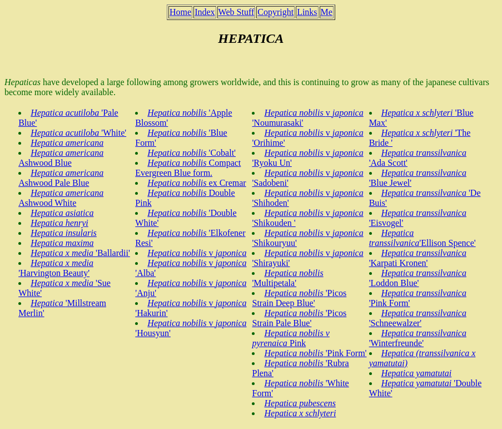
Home (180, 12)
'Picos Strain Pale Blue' (299, 318)
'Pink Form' (315, 353)
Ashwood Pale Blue (60, 178)
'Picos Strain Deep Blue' (299, 298)
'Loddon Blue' (417, 278)
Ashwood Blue (60, 157)
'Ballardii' (80, 253)
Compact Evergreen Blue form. (188, 167)
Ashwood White (60, 198)
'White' (78, 132)
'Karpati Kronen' (417, 258)
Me (326, 12)
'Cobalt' (191, 152)
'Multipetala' (287, 278)
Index (205, 12)
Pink (290, 338)
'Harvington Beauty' (55, 268)
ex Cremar (196, 183)
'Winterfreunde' (417, 338)
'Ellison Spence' (422, 238)
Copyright (275, 12)
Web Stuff (236, 12)
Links (307, 12)
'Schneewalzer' (417, 318)
